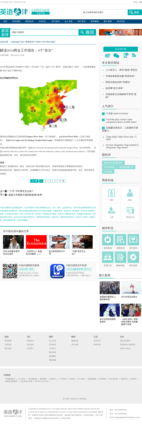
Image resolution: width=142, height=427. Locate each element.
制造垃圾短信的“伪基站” (118, 82)
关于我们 (66, 399)
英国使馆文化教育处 (128, 345)
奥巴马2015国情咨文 (113, 163)
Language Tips (17, 42)
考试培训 (121, 21)
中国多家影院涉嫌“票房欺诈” (120, 76)
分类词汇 (42, 21)
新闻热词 (29, 21)
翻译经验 (120, 265)
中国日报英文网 (6, 2)
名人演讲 (69, 21)
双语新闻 (16, 21)
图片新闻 (108, 21)
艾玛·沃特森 (109, 167)
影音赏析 (133, 265)
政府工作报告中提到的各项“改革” (26, 195)
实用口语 (108, 265)
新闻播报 (95, 21)
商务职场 (107, 180)
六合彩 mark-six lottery (117, 113)
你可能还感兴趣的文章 (16, 231)
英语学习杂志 (125, 348)
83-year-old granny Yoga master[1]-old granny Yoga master (122, 146)
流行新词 (55, 21)
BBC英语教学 (125, 341)
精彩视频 (52, 360)
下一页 (61, 181)
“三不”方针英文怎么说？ (21, 191)
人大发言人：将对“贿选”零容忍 (121, 70)
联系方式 (74, 399)
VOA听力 (52, 348)
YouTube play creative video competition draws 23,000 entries (121, 120)
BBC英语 (82, 21)
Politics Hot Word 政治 (45, 42)
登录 (135, 2)
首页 (5, 21)
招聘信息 (82, 399)
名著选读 (8, 345)
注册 (140, 2)
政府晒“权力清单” (115, 88)
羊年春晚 (108, 171)
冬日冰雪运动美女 (129, 297)
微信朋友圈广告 (126, 167)
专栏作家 (74, 345)
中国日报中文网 (19, 2)
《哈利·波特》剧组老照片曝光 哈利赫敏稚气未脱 (129, 321)
